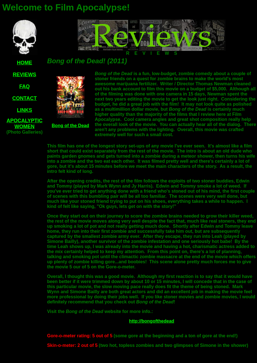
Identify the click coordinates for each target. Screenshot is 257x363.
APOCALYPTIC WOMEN (24, 123)
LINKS (24, 110)
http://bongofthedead (151, 321)
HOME (24, 63)
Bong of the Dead (70, 125)
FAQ (24, 86)
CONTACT (24, 98)
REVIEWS (24, 74)
